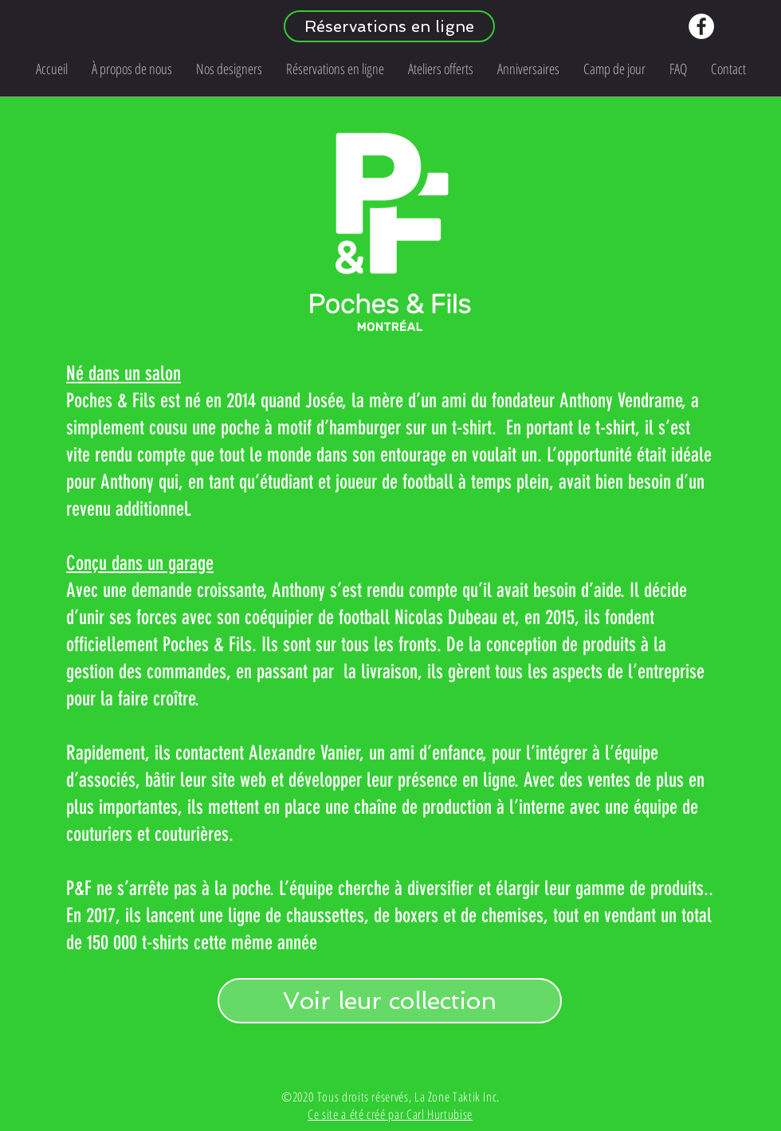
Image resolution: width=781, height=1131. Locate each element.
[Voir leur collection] (390, 1000)
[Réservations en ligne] (389, 26)
